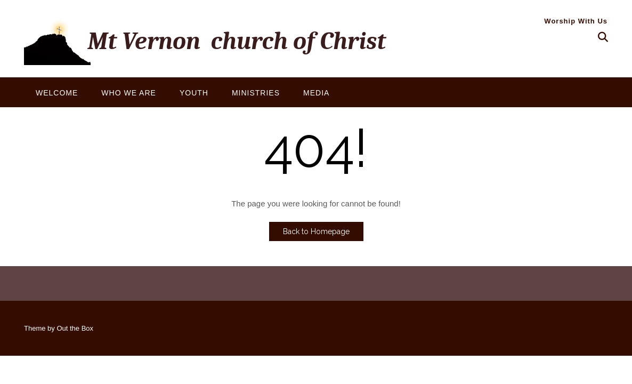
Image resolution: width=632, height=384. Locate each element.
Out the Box (74, 328)
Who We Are (128, 93)
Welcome (57, 93)
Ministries (256, 93)
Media (316, 93)
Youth (194, 93)
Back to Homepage (316, 231)
